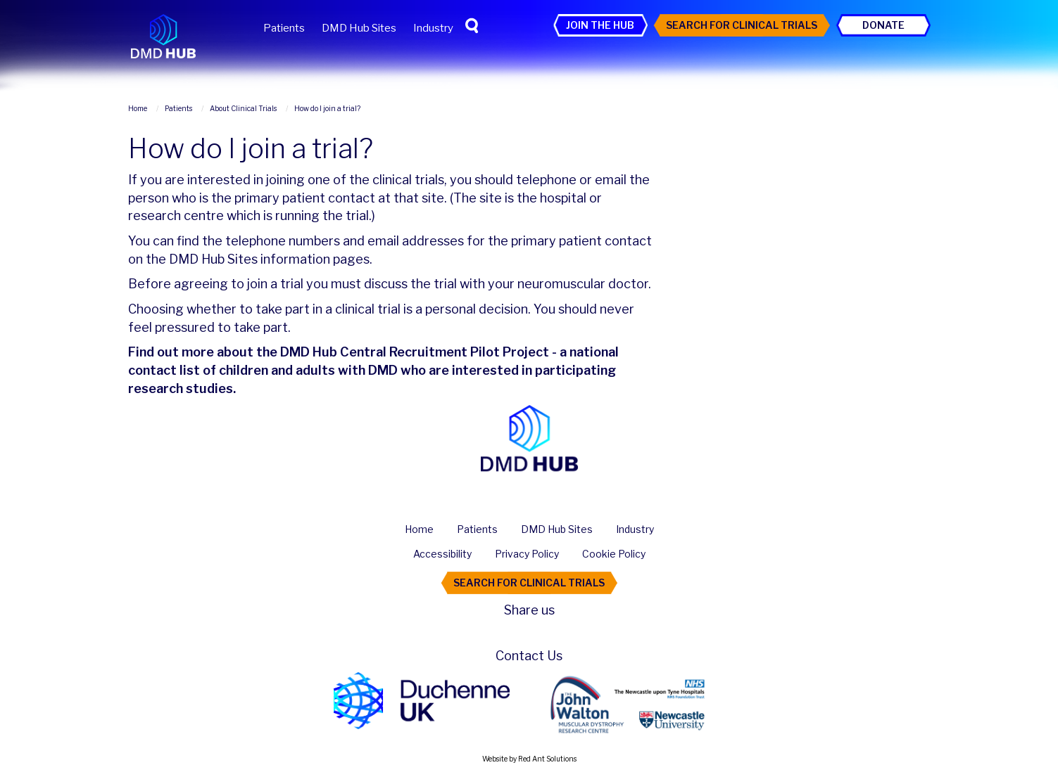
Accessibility (442, 554)
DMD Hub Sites (359, 28)
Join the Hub (600, 25)
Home (419, 529)
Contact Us (529, 655)
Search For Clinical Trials (741, 25)
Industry (433, 28)
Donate (883, 25)
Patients (284, 28)
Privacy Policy (527, 554)
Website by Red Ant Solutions (529, 758)
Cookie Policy (613, 554)
